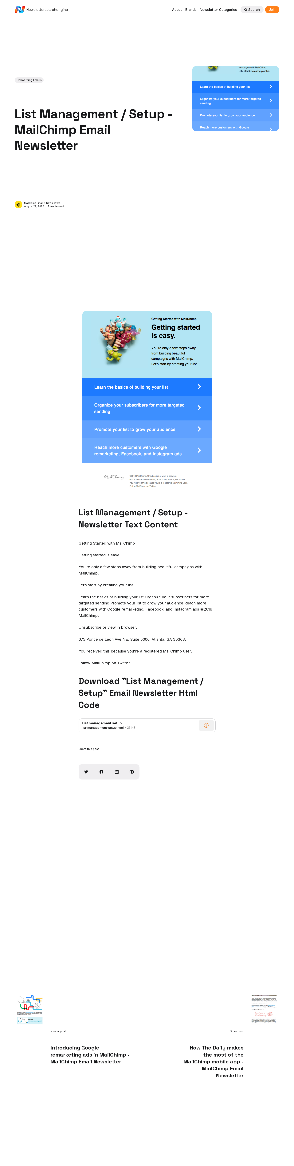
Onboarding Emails (29, 80)
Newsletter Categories (218, 10)
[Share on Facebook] (101, 771)
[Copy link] (131, 771)
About (177, 10)
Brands (191, 10)
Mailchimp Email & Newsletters (42, 202)
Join (272, 10)
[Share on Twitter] (86, 771)
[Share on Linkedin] (116, 771)
